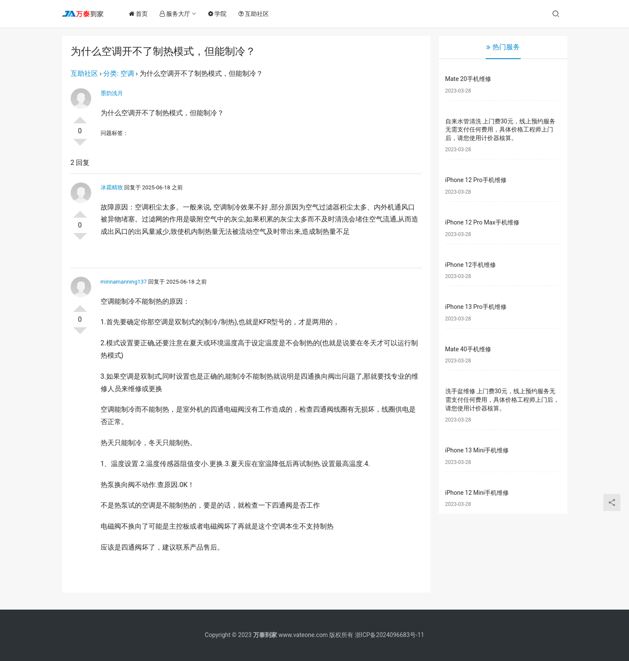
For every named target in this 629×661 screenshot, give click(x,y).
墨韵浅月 (112, 93)
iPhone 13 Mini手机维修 (477, 450)
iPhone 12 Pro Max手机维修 (482, 222)
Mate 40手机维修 (468, 349)
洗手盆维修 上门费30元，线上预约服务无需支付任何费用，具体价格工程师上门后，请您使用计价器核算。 (502, 399)
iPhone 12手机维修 (470, 264)
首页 (140, 13)
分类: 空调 (118, 73)
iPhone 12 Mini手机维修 (477, 492)
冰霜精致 (112, 187)
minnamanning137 (124, 281)
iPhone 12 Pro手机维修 (476, 179)
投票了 (80, 116)
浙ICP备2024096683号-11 (389, 634)
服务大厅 (177, 13)
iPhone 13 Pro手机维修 (476, 306)
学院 (220, 13)
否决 (80, 146)
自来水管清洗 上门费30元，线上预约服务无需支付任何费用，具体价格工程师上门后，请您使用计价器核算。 (500, 129)
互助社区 (256, 13)
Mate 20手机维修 (468, 78)
